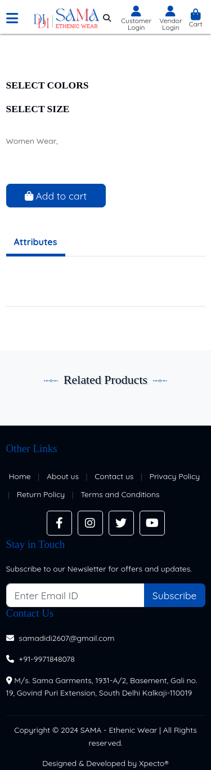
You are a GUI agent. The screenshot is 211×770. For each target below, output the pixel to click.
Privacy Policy (175, 476)
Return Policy (41, 494)
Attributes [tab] (35, 241)
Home (20, 476)
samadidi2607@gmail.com (66, 638)
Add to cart (56, 195)
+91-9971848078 (46, 659)
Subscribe (174, 595)
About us (63, 476)
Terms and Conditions (119, 494)
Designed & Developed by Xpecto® (105, 763)
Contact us (114, 476)
